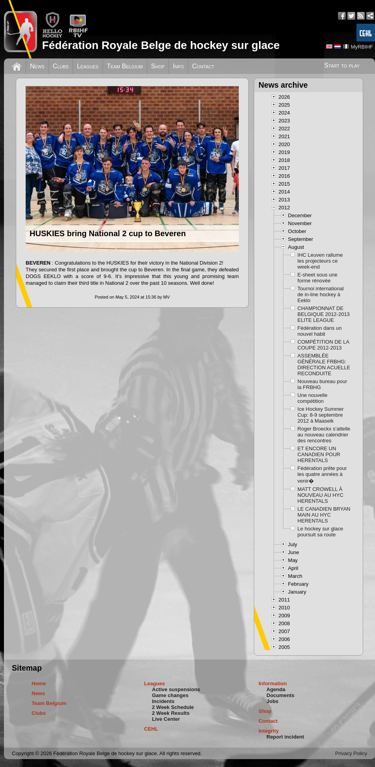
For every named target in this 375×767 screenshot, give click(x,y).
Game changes (170, 695)
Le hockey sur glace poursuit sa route (320, 532)
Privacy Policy (351, 753)
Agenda (275, 689)
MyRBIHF (362, 47)
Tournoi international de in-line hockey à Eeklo (321, 294)
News (37, 66)
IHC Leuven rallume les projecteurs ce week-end (320, 261)
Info (178, 66)
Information (273, 683)
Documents (280, 695)
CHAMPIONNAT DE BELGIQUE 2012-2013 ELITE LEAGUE (324, 314)
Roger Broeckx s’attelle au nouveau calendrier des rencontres (324, 435)
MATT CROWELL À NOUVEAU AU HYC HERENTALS (320, 495)
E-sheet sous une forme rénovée (318, 278)
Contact (203, 66)
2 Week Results (170, 713)
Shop (158, 66)
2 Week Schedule (173, 707)
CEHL (151, 729)
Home (39, 683)
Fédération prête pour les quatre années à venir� (322, 474)
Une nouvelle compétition (313, 398)
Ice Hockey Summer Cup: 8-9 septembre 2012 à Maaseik (321, 415)
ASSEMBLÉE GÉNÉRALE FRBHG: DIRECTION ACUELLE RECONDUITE (324, 364)
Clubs (61, 66)
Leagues (88, 66)
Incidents (163, 701)
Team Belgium (125, 66)
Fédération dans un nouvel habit (320, 331)
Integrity (269, 731)
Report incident (285, 737)
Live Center (166, 719)
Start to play (342, 65)
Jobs (272, 701)
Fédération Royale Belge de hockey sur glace (160, 45)
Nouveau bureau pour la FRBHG (322, 384)
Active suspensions (176, 689)
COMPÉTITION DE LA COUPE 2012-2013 (323, 345)
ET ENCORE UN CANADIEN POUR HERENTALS (319, 454)
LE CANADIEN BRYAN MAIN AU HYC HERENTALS (324, 515)
